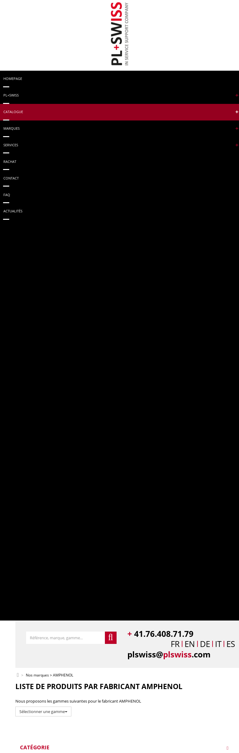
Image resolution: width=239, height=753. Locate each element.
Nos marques (37, 675)
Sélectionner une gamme (43, 711)
